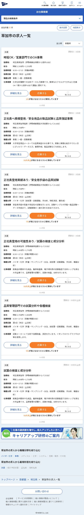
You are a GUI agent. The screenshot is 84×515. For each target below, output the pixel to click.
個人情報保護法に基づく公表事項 (48, 501)
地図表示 (76, 27)
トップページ (8, 479)
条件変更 (63, 27)
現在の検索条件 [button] (11, 18)
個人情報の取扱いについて (46, 498)
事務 (17, 456)
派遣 (3, 468)
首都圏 (22, 479)
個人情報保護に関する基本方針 (18, 501)
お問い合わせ (42, 491)
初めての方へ (63, 4)
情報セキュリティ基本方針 (17, 504)
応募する (42, 93)
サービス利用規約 (25, 498)
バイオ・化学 (6, 456)
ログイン (72, 4)
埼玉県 (34, 479)
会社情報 (9, 498)
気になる (53, 4)
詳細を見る (16, 93)
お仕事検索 (45, 4)
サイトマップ (35, 504)
